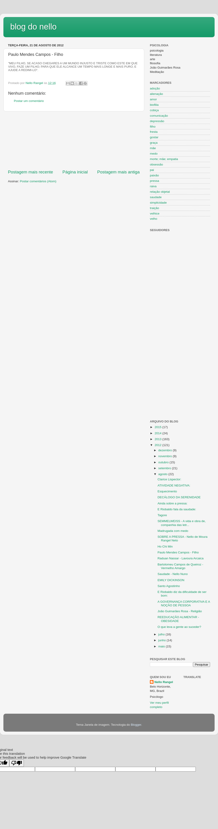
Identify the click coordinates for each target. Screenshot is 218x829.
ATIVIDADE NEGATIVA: (174, 485)
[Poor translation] (16, 763)
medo (154, 153)
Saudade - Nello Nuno (173, 574)
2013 (158, 439)
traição (154, 208)
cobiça (154, 110)
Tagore (162, 515)
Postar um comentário (29, 101)
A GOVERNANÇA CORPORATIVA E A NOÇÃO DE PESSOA (184, 603)
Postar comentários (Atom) (38, 181)
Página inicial (75, 172)
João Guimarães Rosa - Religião (180, 611)
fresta (154, 131)
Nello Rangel (163, 682)
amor (153, 99)
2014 (158, 433)
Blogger (136, 724)
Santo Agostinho (169, 586)
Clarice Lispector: (169, 479)
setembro (165, 468)
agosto (163, 474)
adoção (155, 88)
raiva (153, 186)
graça (154, 142)
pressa (154, 181)
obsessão (156, 164)
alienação (156, 94)
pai (152, 170)
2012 (158, 445)
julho (162, 634)
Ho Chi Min (165, 546)
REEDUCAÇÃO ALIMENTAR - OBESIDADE (178, 618)
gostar (154, 137)
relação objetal (160, 191)
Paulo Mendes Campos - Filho (178, 552)
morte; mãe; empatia (164, 159)
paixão (154, 175)
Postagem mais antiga (118, 172)
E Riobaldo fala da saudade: (177, 509)
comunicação (159, 115)
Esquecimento (167, 491)
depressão (157, 121)
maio (162, 646)
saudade (156, 197)
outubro (164, 462)
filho (153, 126)
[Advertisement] (73, 140)
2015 (158, 427)
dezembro (165, 450)
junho (162, 640)
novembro (165, 456)
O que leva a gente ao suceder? (179, 627)
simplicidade (158, 202)
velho (153, 218)
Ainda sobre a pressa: (172, 503)
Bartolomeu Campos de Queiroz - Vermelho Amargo (180, 566)
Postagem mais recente (30, 172)
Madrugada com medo (173, 531)
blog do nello (33, 26)
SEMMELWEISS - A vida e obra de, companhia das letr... (182, 522)
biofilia (154, 104)
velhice (154, 213)
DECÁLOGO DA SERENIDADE (179, 497)
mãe (153, 148)
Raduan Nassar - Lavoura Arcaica (181, 558)
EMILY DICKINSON (171, 580)
